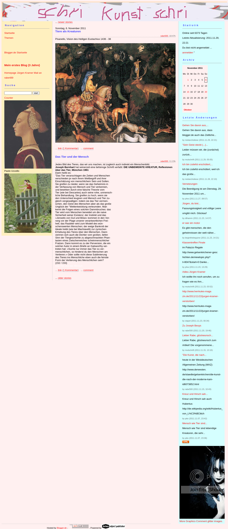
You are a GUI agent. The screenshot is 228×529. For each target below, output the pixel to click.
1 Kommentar (70, 148)
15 (188, 92)
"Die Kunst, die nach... (194, 354)
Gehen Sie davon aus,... (195, 125)
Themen (8, 37)
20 (206, 92)
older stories (64, 278)
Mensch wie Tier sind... (194, 423)
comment (88, 148)
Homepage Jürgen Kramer (18, 72)
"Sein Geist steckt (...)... (195, 144)
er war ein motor (191, 223)
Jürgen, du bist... (191, 203)
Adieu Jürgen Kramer (193, 271)
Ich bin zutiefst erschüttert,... (197, 164)
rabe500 (164, 36)
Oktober (188, 110)
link (60, 148)
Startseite (9, 33)
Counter (8, 97)
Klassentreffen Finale (193, 242)
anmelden (187, 52)
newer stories (65, 22)
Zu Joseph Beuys (191, 325)
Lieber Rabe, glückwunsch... (197, 335)
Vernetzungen (189, 183)
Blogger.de (62, 528)
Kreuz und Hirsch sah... (195, 394)
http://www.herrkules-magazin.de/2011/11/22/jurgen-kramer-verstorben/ (200, 296)
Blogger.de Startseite (15, 52)
